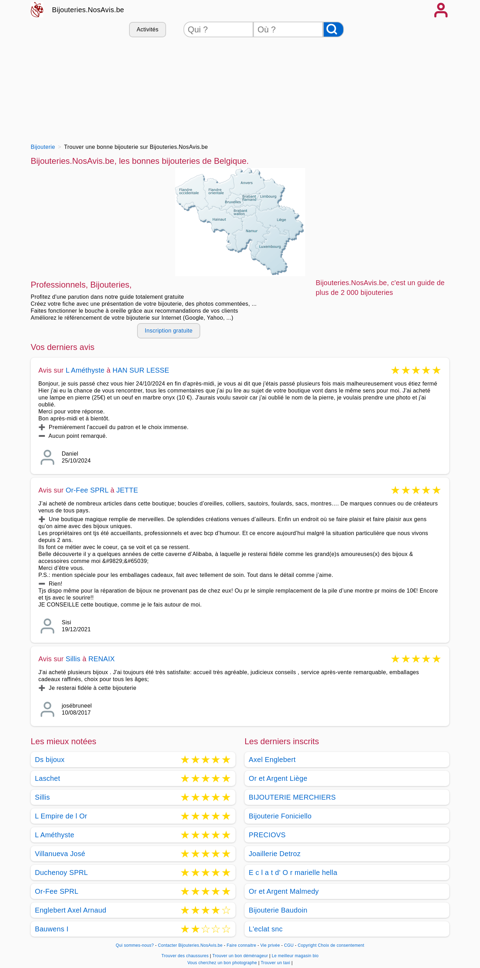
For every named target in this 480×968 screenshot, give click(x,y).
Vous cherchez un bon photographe (222, 962)
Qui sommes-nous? (135, 945)
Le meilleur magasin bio (295, 955)
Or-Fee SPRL (87, 490)
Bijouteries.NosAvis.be (88, 10)
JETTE (127, 490)
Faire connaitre (241, 945)
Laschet (47, 778)
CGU (289, 945)
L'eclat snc (266, 929)
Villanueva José (60, 853)
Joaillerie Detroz (275, 854)
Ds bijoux (50, 759)
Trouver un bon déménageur (240, 955)
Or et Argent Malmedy (284, 891)
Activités (147, 29)
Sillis (73, 659)
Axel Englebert (272, 759)
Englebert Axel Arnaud (70, 910)
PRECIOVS (267, 835)
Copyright (307, 945)
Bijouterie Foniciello (280, 816)
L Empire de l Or (61, 816)
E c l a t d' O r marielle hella (293, 872)
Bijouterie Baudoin (278, 910)
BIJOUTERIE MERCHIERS (292, 797)
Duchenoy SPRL (61, 872)
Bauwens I (51, 928)
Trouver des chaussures (186, 955)
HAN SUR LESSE (141, 370)
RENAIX (101, 659)
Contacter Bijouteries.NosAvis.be (190, 945)
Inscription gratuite (169, 331)
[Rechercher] (333, 29)
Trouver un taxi (276, 962)
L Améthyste (85, 370)
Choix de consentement (341, 945)
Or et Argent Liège (278, 778)
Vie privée (270, 945)
